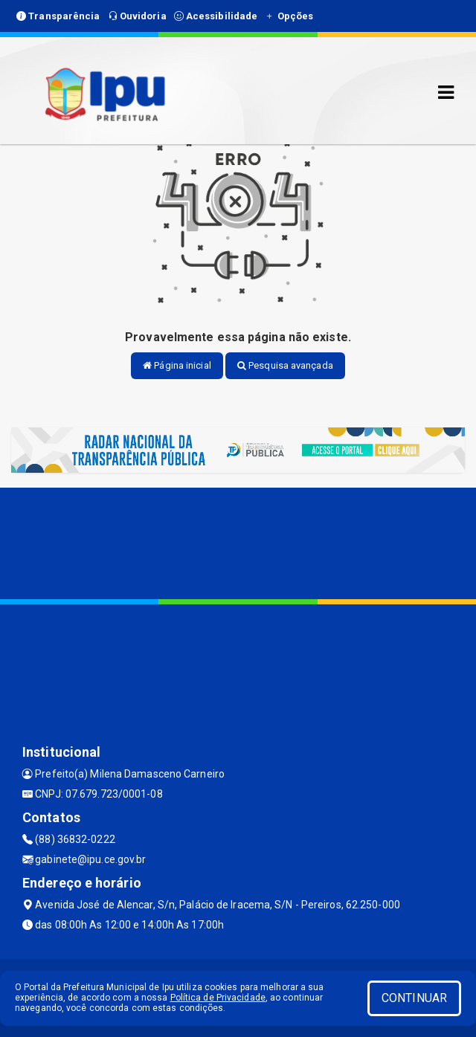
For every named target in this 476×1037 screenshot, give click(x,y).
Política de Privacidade (218, 997)
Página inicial (177, 365)
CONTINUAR (414, 998)
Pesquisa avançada (285, 365)
